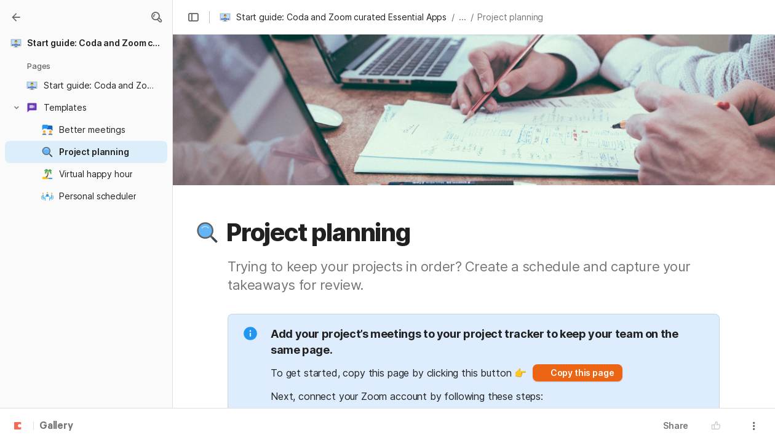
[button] (156, 17)
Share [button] (675, 425)
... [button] (462, 17)
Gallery (56, 426)
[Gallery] (16, 17)
